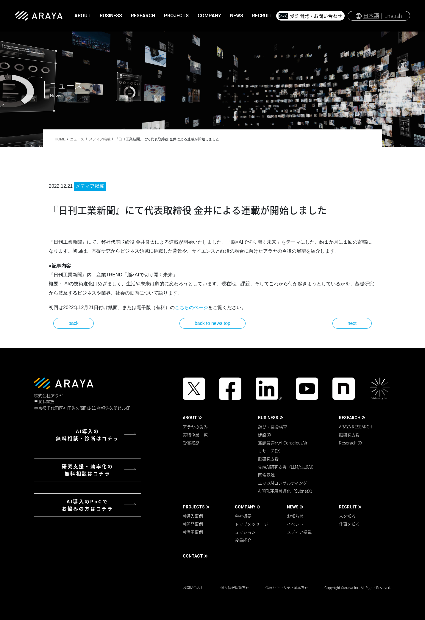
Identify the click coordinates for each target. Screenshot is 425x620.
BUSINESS (268, 418)
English (393, 16)
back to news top (212, 323)
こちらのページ (191, 307)
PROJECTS (194, 507)
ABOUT (190, 418)
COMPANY (245, 507)
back (73, 323)
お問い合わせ (193, 587)
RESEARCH (349, 418)
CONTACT (193, 556)
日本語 (371, 16)
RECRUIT (348, 507)
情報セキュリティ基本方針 (286, 587)
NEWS (293, 507)
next (352, 323)
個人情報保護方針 (235, 587)
